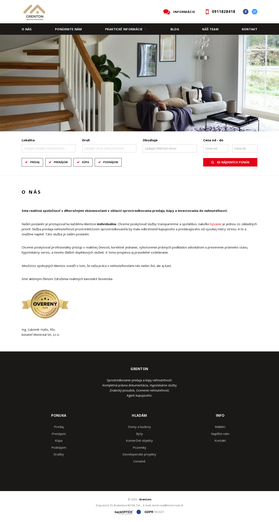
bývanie (215, 224)
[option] (139, 83)
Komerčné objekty (139, 440)
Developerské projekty (139, 454)
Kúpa (85, 162)
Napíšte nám (220, 434)
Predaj (34, 162)
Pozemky (139, 447)
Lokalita (28, 140)
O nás (27, 29)
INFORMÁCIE (184, 12)
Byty (139, 434)
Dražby (59, 454)
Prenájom (61, 162)
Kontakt (250, 29)
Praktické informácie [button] (123, 29)
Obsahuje (150, 140)
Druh (86, 140)
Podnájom (110, 162)
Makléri (220, 427)
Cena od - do (213, 140)
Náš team (210, 29)
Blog (174, 29)
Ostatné (139, 461)
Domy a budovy (139, 427)
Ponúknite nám (68, 29)
